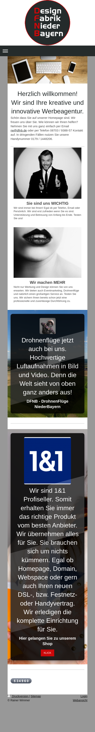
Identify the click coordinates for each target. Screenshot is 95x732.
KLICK (47, 652)
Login (84, 696)
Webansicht (80, 700)
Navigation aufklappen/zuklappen (47, 51)
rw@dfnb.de (19, 130)
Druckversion (18, 696)
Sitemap (36, 696)
